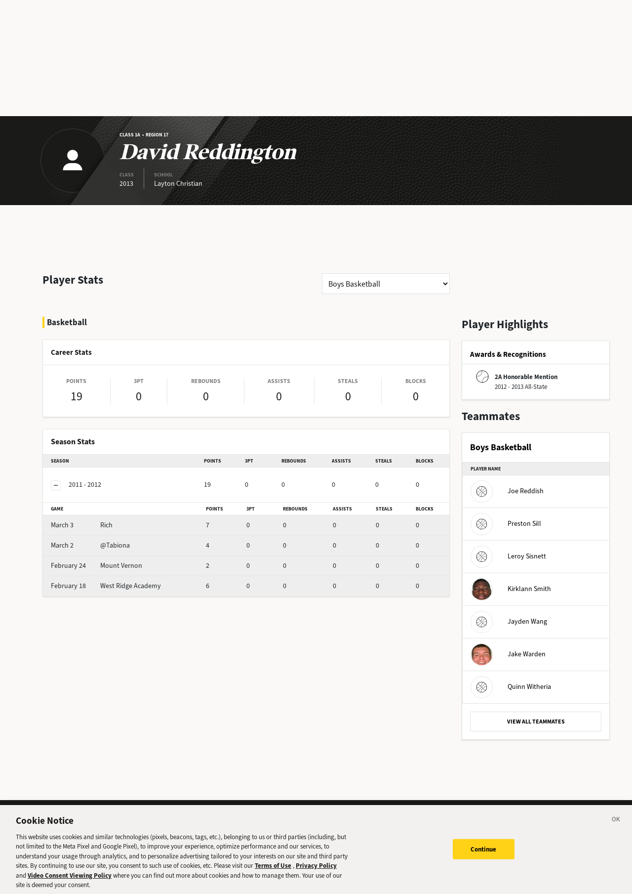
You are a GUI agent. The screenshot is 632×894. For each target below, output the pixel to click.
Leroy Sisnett (508, 556)
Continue (484, 856)
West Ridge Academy (106, 586)
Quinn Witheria (511, 686)
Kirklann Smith (511, 589)
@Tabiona (90, 545)
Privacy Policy (316, 873)
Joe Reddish (507, 491)
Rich (82, 525)
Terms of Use (273, 873)
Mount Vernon (96, 565)
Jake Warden (508, 654)
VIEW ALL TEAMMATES (536, 721)
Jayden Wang (509, 621)
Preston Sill (506, 523)
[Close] (616, 828)
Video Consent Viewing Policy (70, 883)
